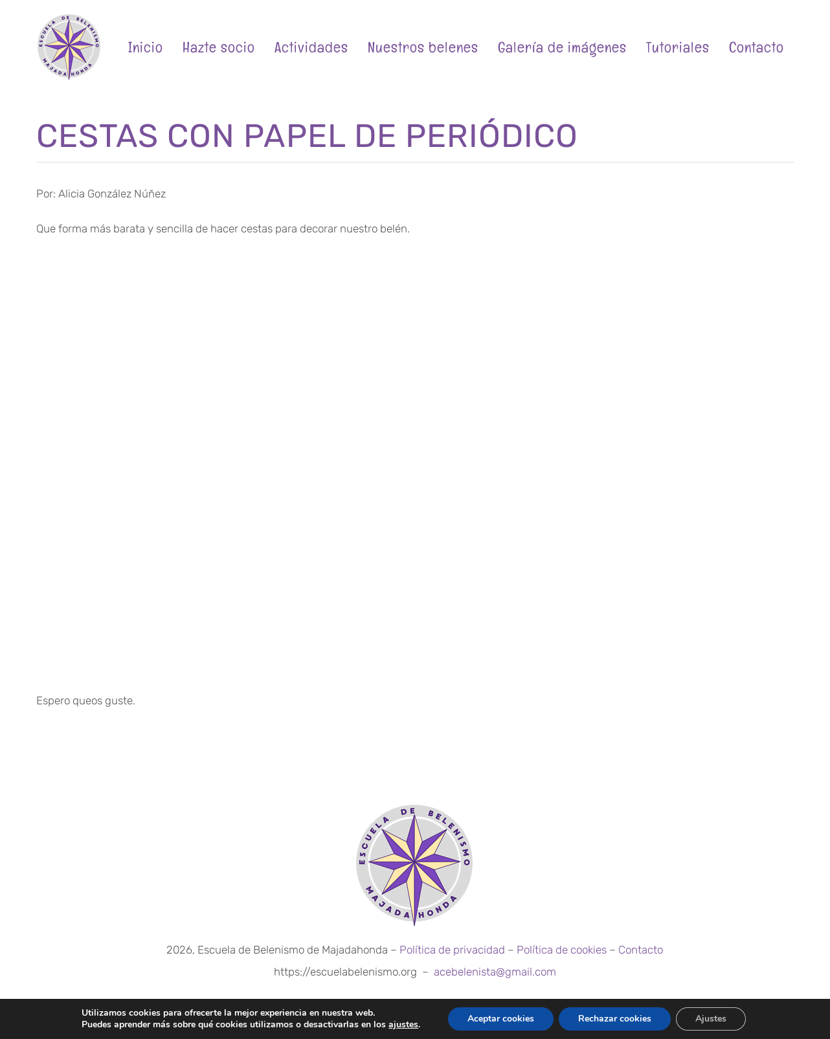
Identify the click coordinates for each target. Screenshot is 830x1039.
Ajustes (710, 1018)
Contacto (640, 949)
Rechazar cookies (614, 1018)
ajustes (403, 1025)
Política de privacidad (452, 949)
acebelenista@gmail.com (495, 971)
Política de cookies (562, 949)
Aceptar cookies (500, 1018)
